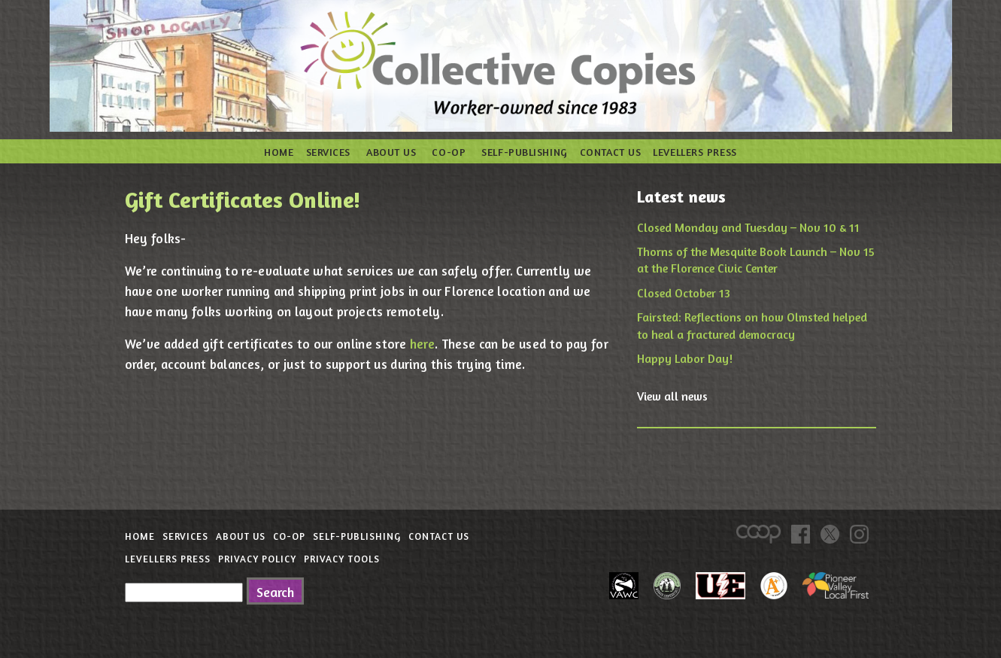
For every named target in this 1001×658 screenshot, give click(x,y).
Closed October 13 (683, 292)
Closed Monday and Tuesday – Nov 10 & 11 (748, 227)
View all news (672, 396)
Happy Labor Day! (685, 358)
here (422, 344)
